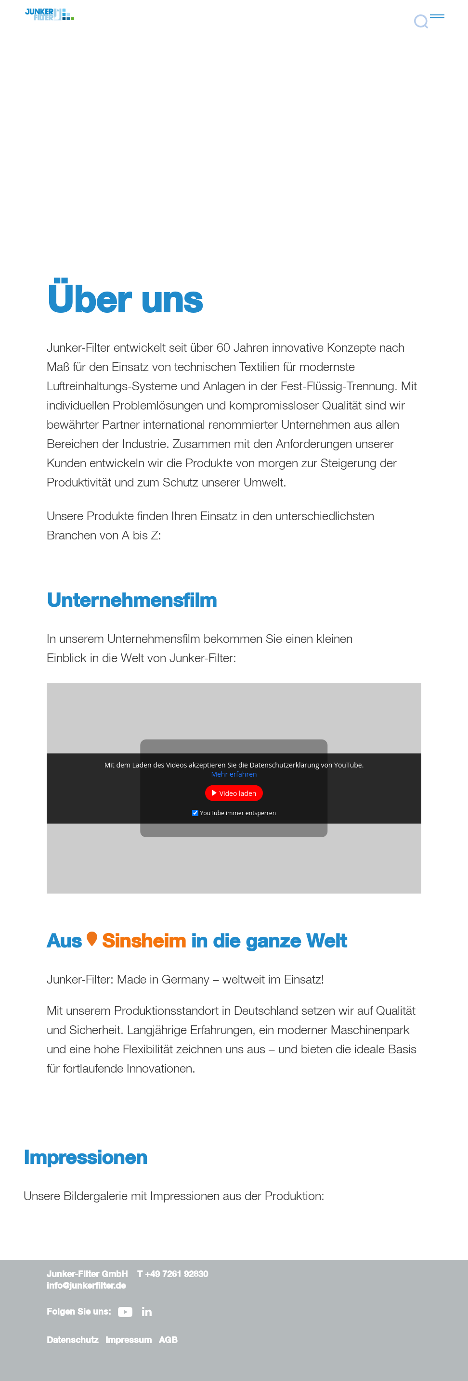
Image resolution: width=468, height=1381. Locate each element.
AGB (168, 1340)
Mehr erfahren (234, 773)
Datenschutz (72, 1340)
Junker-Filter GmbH (87, 1274)
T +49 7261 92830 (172, 1274)
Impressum (128, 1340)
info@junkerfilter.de (86, 1286)
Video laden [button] (238, 792)
